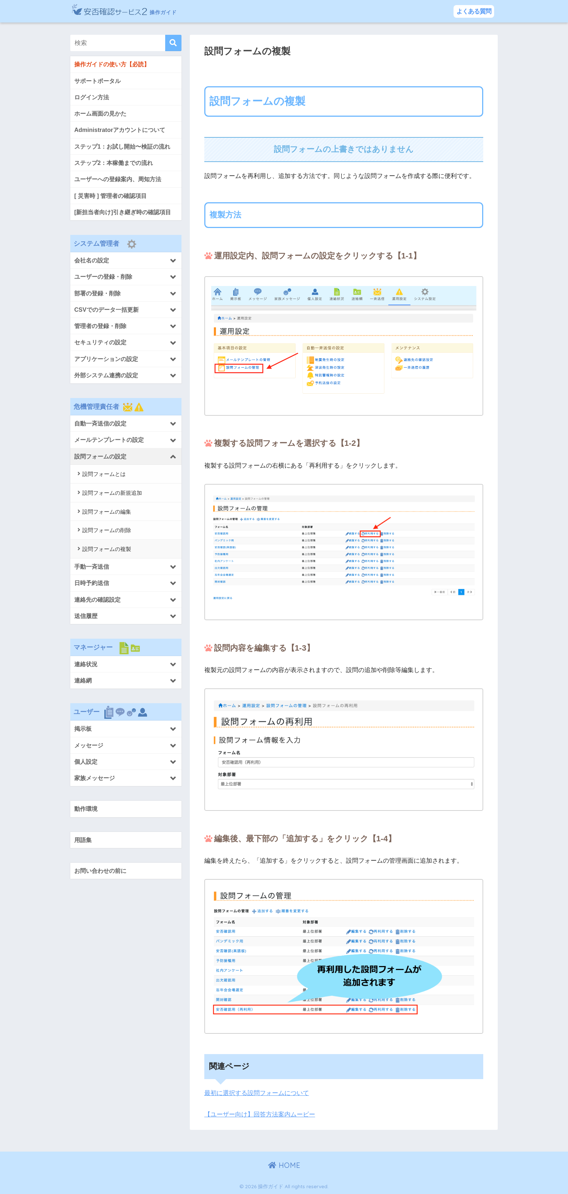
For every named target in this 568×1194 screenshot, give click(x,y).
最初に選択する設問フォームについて (256, 1093)
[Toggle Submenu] (125, 261)
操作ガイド (138, 11)
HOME (284, 1165)
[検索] (173, 43)
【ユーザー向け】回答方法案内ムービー (259, 1114)
